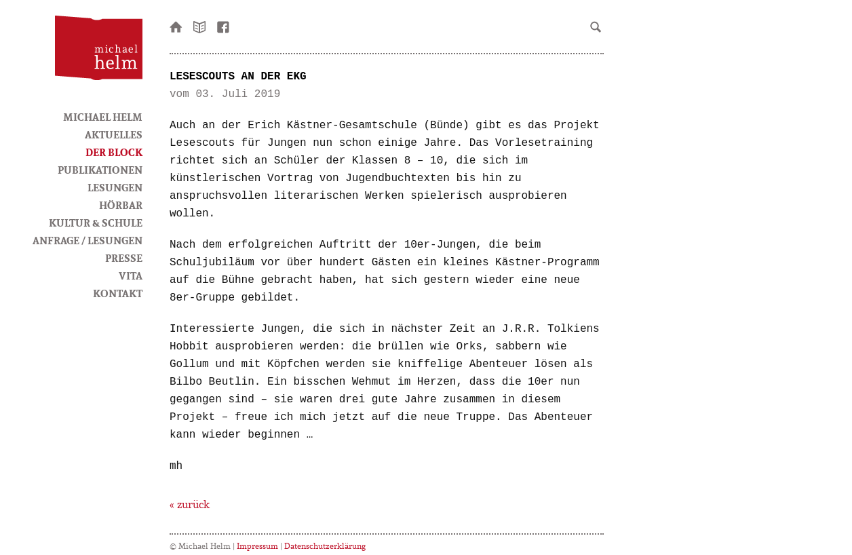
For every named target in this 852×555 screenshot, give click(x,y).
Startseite (176, 26)
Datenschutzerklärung (325, 546)
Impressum (257, 546)
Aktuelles (113, 134)
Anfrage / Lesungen (87, 240)
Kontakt (117, 293)
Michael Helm (102, 116)
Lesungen (115, 187)
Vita (130, 275)
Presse (123, 258)
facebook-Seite (224, 26)
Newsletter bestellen (200, 26)
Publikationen (100, 169)
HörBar (120, 205)
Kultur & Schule (95, 222)
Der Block (113, 152)
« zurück (190, 504)
